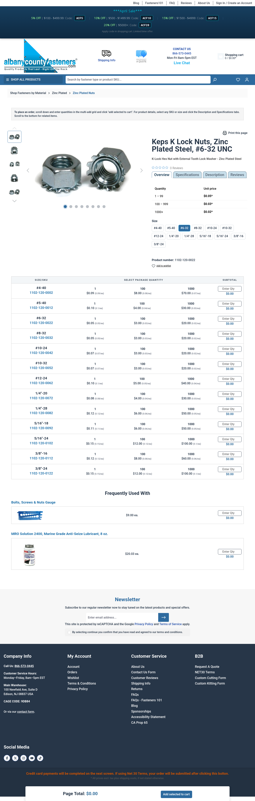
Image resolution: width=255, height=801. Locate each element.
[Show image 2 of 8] (70, 206)
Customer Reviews (144, 678)
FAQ (172, 3)
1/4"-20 (174, 236)
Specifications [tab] (187, 175)
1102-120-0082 (41, 413)
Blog (136, 3)
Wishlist (73, 678)
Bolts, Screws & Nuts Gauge (33, 502)
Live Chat (182, 63)
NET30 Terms (205, 672)
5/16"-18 (205, 236)
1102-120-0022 (41, 323)
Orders (72, 672)
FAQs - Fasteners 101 (146, 700)
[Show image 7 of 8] (98, 206)
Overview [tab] (161, 175)
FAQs (135, 695)
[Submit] (163, 617)
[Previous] (28, 170)
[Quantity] (230, 289)
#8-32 (198, 228)
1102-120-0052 (41, 368)
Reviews (186, 3)
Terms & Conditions (81, 683)
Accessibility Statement (148, 717)
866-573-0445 (181, 53)
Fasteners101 (154, 3)
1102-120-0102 (41, 443)
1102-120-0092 (41, 428)
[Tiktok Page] (40, 758)
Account (73, 667)
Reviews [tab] (237, 175)
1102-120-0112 (41, 458)
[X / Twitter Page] (15, 758)
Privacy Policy (144, 624)
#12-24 (158, 236)
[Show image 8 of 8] (104, 206)
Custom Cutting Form (210, 678)
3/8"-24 (159, 244)
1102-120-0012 (41, 308)
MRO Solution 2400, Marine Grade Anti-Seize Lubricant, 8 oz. (59, 534)
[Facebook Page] (7, 758)
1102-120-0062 (41, 383)
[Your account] (246, 79)
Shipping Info (140, 683)
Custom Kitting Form (210, 683)
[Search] (214, 80)
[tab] (215, 174)
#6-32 (184, 228)
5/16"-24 (222, 236)
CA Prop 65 (139, 722)
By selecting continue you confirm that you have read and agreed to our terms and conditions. (127, 632)
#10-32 (227, 228)
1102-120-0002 (41, 293)
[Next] (141, 170)
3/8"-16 (238, 236)
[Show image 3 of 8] (76, 206)
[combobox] (138, 80)
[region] (76, 170)
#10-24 (212, 228)
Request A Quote (207, 667)
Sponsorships (141, 711)
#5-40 (171, 228)
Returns (137, 689)
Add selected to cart (176, 794)
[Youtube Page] (32, 758)
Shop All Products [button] (23, 79)
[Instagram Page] (23, 758)
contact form (25, 711)
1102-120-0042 (41, 353)
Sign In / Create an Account (234, 3)
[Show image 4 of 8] (81, 206)
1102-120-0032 (41, 338)
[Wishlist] (238, 79)
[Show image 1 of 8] (65, 206)
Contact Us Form (143, 672)
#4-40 (158, 228)
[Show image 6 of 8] (92, 206)
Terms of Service (170, 624)
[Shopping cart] (230, 56)
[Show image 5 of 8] (87, 206)
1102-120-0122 (41, 473)
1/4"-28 (189, 236)
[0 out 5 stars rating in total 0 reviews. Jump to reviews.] (167, 168)
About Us (204, 3)
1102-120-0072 (41, 398)
